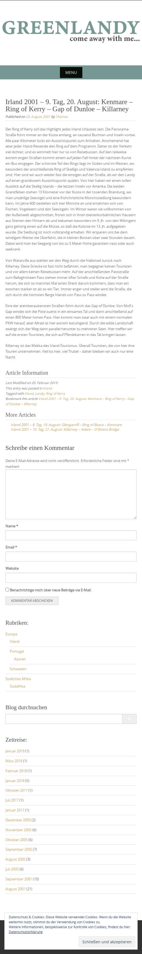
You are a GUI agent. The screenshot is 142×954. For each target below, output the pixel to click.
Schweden (18, 668)
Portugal (17, 651)
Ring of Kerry (55, 393)
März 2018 (13, 760)
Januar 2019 (14, 751)
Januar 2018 (14, 780)
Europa (11, 634)
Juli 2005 (12, 869)
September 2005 (18, 849)
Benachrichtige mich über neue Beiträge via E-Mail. (50, 590)
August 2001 (15, 888)
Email (11, 547)
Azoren (20, 659)
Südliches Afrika (18, 678)
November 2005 (18, 829)
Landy (39, 393)
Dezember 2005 (18, 819)
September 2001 (18, 879)
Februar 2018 (16, 770)
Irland (47, 388)
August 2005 (15, 859)
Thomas (62, 116)
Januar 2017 (14, 810)
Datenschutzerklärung (26, 932)
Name (11, 526)
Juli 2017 (12, 800)
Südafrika (17, 686)
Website (12, 568)
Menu (71, 72)
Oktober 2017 (16, 790)
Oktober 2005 (16, 839)
